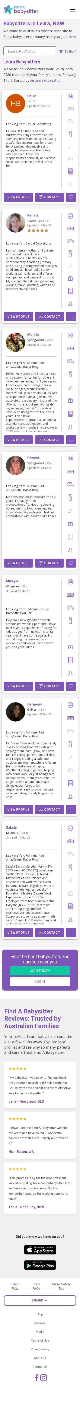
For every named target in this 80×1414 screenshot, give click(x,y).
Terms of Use (40, 1340)
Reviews (40, 1323)
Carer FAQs (36, 1286)
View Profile (18, 197)
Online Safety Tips (61, 1286)
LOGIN (40, 982)
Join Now (68, 36)
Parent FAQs (15, 1286)
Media (40, 1331)
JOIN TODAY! (40, 971)
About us (40, 1358)
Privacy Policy (40, 1349)
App (40, 1314)
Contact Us (40, 1367)
